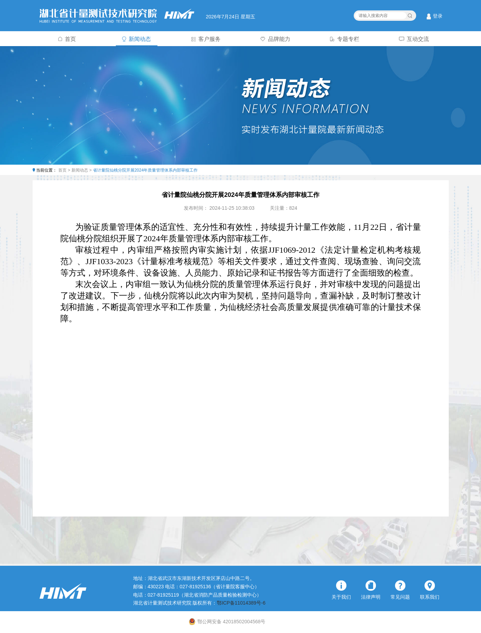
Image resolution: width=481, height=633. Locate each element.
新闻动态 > (82, 170)
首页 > (64, 170)
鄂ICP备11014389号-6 (241, 603)
